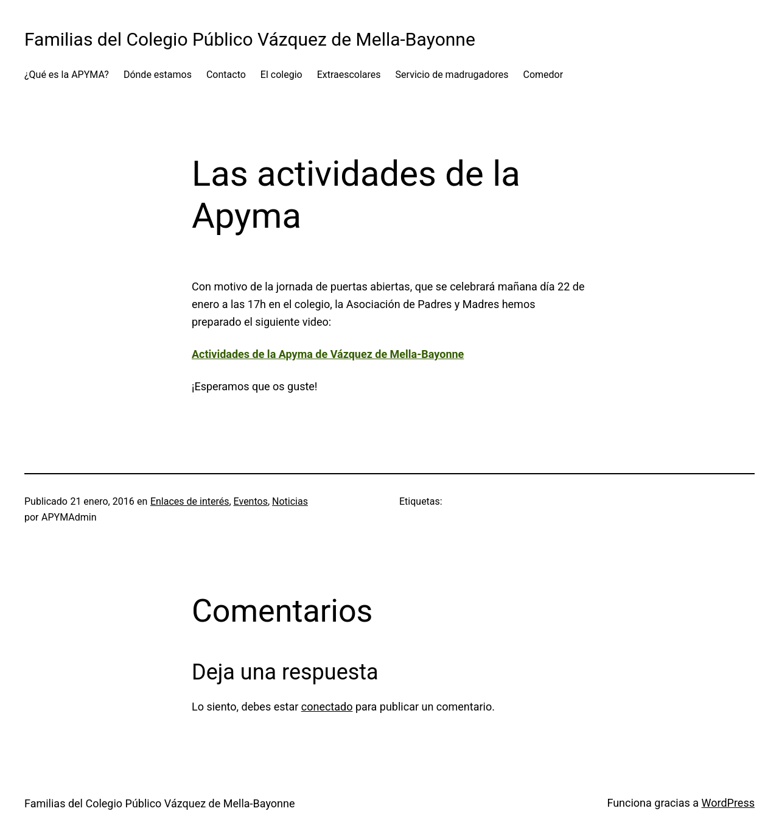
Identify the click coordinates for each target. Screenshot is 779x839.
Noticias (290, 501)
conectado (327, 706)
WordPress (728, 802)
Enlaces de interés (189, 501)
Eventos (251, 501)
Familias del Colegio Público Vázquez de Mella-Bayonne (249, 39)
